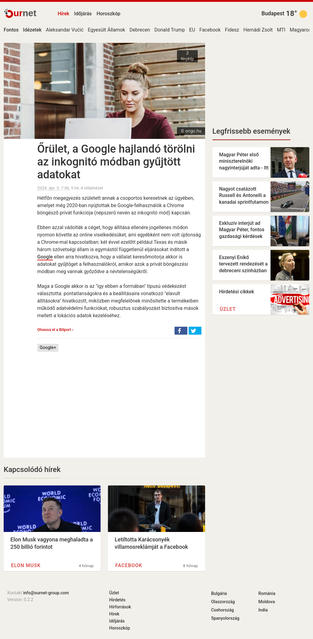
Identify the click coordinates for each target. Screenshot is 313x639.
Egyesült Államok (106, 30)
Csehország (222, 609)
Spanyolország (225, 618)
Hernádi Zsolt (258, 30)
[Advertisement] (119, 400)
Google (45, 257)
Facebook (209, 30)
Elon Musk (26, 565)
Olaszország (223, 601)
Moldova (266, 601)
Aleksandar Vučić (64, 30)
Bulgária (219, 593)
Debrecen (139, 30)
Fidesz (232, 30)
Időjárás (83, 14)
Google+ (48, 347)
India (263, 609)
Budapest (273, 13)
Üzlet (228, 309)
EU (192, 30)
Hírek (63, 14)
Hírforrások (120, 606)
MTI (281, 30)
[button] (181, 331)
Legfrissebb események (251, 131)
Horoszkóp (108, 14)
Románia (266, 593)
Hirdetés (117, 599)
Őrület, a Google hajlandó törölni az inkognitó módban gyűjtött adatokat (116, 162)
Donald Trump (169, 30)
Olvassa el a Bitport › (55, 329)
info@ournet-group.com (46, 592)
